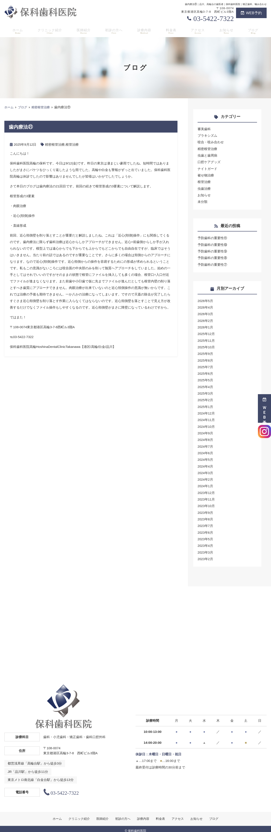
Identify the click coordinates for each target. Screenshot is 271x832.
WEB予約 (251, 13)
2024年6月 (205, 450)
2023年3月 (205, 548)
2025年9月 (205, 352)
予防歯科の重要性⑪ (212, 237)
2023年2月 (205, 555)
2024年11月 (206, 417)
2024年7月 (205, 443)
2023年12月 (206, 489)
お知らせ (227, 31)
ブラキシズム (207, 135)
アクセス (199, 31)
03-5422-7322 (213, 18)
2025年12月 (206, 332)
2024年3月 (205, 470)
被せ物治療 (206, 175)
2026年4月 (205, 306)
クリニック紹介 (49, 31)
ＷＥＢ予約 (264, 408)
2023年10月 (206, 502)
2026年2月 (205, 319)
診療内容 (145, 31)
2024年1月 (205, 483)
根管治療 (72, 144)
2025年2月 (205, 398)
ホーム (17, 31)
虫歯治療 (204, 188)
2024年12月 (206, 411)
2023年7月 (205, 522)
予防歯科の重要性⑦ (212, 263)
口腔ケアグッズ (209, 162)
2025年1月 (205, 404)
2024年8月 (205, 437)
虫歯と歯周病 (207, 155)
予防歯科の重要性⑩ (212, 244)
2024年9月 (205, 430)
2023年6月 (205, 529)
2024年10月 (206, 424)
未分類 (202, 201)
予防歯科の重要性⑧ (212, 257)
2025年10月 (206, 345)
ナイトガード (207, 168)
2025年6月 (205, 371)
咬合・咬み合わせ (211, 142)
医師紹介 (84, 31)
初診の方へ (115, 31)
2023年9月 (205, 509)
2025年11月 (206, 339)
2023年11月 (206, 496)
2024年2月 (205, 476)
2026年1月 (205, 326)
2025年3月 (205, 391)
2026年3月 (205, 312)
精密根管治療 (55, 144)
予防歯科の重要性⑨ (212, 250)
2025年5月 (205, 378)
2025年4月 (205, 385)
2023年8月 (205, 516)
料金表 (172, 31)
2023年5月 (205, 535)
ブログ (254, 31)
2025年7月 (205, 365)
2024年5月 (205, 457)
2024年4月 (205, 463)
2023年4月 (205, 542)
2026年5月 (205, 299)
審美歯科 (204, 129)
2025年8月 (205, 358)
